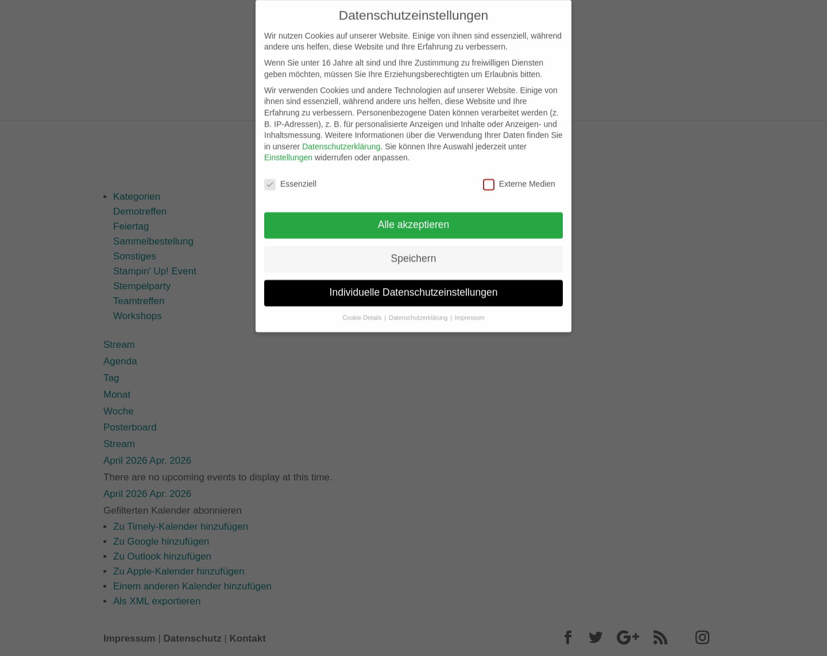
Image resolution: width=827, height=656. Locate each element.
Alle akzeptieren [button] (414, 215)
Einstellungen (288, 148)
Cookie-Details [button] (362, 308)
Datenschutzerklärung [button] (419, 308)
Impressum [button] (470, 308)
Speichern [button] (413, 249)
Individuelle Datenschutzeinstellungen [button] (414, 283)
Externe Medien (519, 175)
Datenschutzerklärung (341, 137)
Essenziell (290, 175)
